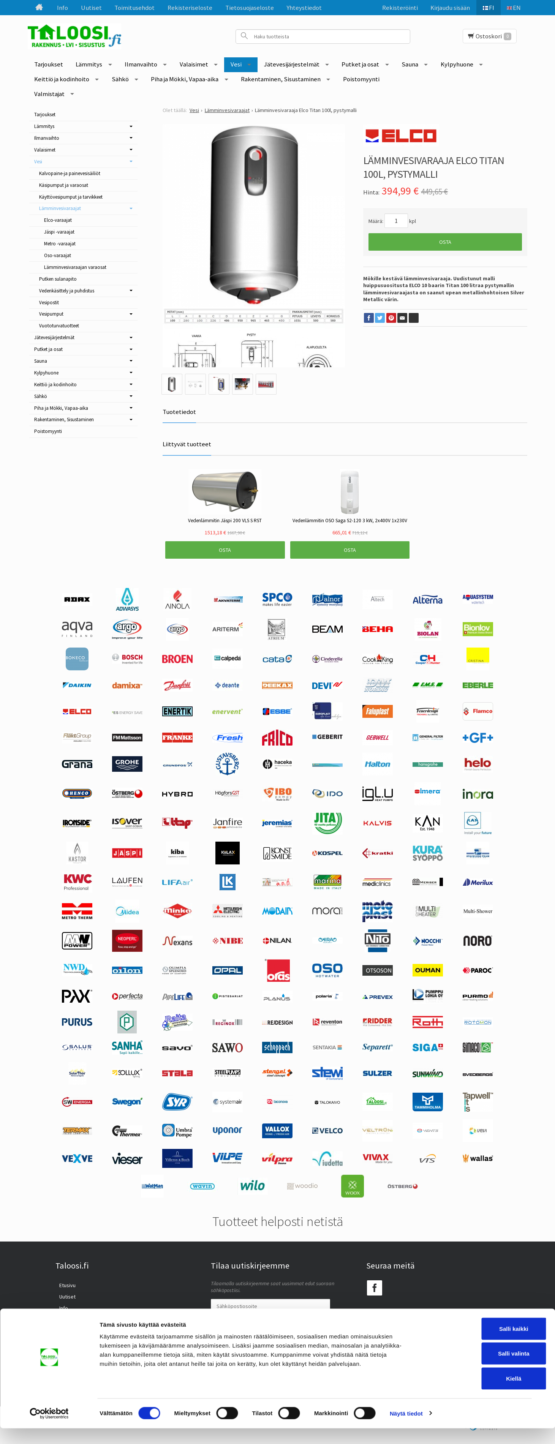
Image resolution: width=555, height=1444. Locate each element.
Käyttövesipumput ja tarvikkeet (71, 197)
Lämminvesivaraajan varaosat (75, 267)
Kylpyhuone (457, 64)
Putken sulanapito (58, 279)
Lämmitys (89, 64)
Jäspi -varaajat (59, 232)
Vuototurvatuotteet (59, 325)
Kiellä (472, 1394)
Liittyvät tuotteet (187, 444)
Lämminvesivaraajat (60, 208)
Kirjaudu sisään (447, 7)
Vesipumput (51, 314)
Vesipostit (49, 302)
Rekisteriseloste (190, 7)
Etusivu (63, 1284)
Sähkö (120, 79)
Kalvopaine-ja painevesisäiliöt (69, 173)
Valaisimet (194, 64)
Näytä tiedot (406, 1429)
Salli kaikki (472, 1344)
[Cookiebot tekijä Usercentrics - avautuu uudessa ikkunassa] (49, 1429)
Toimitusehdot (134, 7)
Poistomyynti (361, 79)
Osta (445, 242)
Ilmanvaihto (141, 64)
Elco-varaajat (58, 220)
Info (62, 7)
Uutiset (91, 7)
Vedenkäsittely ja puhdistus (66, 291)
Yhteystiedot (304, 7)
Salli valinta (472, 1369)
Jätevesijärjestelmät (291, 64)
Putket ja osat (360, 64)
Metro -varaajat (60, 243)
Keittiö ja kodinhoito (61, 79)
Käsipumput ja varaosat (63, 185)
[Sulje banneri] (543, 1336)
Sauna (410, 64)
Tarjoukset (48, 64)
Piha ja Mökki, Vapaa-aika (184, 79)
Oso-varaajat (57, 255)
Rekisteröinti (397, 7)
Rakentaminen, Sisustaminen (281, 79)
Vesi (236, 64)
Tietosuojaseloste (249, 7)
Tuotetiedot (179, 412)
